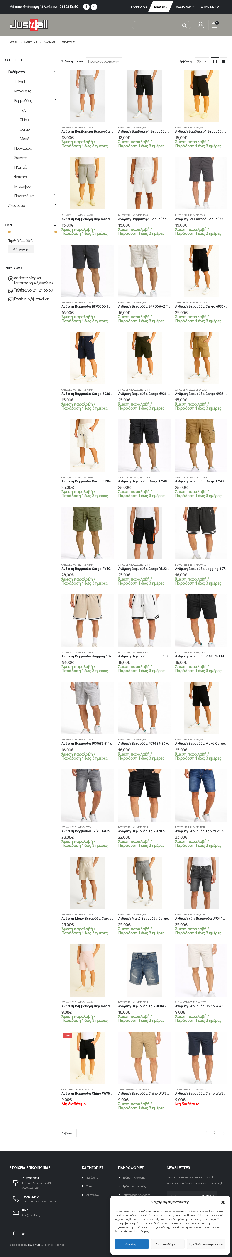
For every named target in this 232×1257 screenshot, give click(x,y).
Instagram (23, 1233)
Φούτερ (20, 176)
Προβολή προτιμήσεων (206, 1244)
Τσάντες (91, 1186)
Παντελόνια (24, 195)
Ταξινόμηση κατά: (72, 61)
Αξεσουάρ (183, 6)
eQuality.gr (34, 1244)
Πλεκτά (20, 167)
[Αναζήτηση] (184, 25)
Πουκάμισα (23, 148)
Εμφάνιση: (186, 61)
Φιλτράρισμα (21, 249)
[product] (87, 96)
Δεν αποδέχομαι (168, 1244)
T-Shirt (19, 81)
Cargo (178, 302)
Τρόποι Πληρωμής (134, 1177)
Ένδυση (159, 6)
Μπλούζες (22, 91)
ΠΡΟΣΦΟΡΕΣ (138, 6)
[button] (223, 1201)
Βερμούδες (67, 127)
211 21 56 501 (70, 7)
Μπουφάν (22, 186)
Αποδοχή (131, 1244)
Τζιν (88, 827)
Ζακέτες (20, 157)
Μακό (89, 127)
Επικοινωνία (210, 6)
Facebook (14, 1233)
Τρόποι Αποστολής (134, 1186)
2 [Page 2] (214, 1133)
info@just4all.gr (36, 298)
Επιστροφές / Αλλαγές (136, 1194)
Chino (178, 1002)
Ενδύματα (80, 127)
